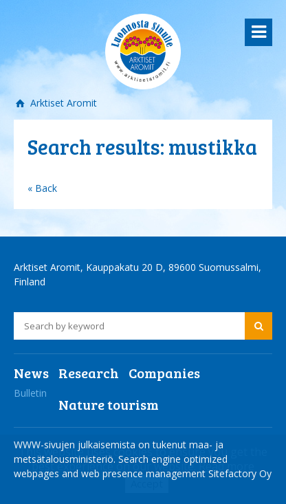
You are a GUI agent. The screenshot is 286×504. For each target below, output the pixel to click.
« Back (42, 188)
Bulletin (30, 392)
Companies (164, 372)
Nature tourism (108, 404)
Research (88, 372)
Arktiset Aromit (62, 102)
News (31, 372)
